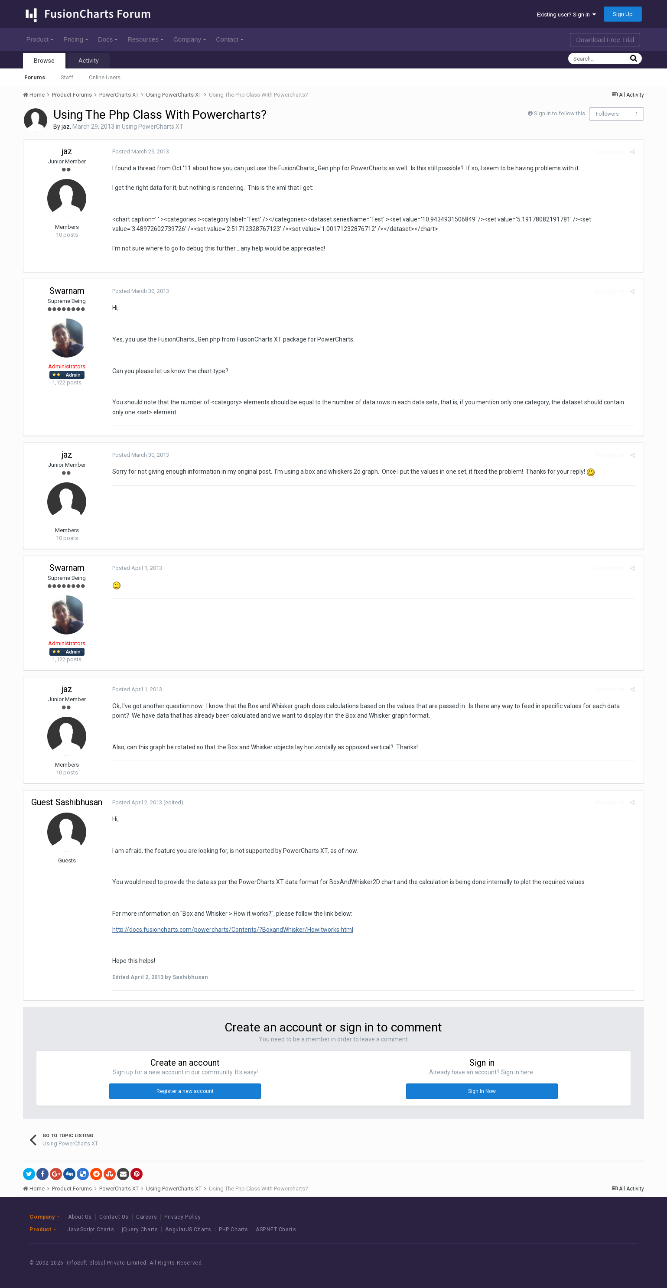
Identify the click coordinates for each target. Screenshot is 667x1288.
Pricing (75, 39)
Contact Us (114, 1217)
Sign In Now (482, 1091)
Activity (88, 60)
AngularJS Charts (188, 1229)
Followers (607, 114)
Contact (229, 39)
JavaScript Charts (90, 1229)
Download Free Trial (605, 39)
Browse (44, 60)
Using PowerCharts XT (152, 126)
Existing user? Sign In (566, 14)
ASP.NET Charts (276, 1229)
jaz (66, 126)
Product (39, 39)
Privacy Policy (182, 1217)
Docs (107, 39)
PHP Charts (233, 1229)
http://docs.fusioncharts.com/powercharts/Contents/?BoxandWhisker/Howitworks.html (230, 929)
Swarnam (67, 291)
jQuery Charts (140, 1229)
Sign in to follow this (559, 113)
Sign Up (623, 14)
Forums (34, 77)
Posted (138, 151)
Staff (67, 77)
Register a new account (185, 1091)
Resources (145, 39)
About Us (80, 1217)
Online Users (104, 77)
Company (189, 39)
